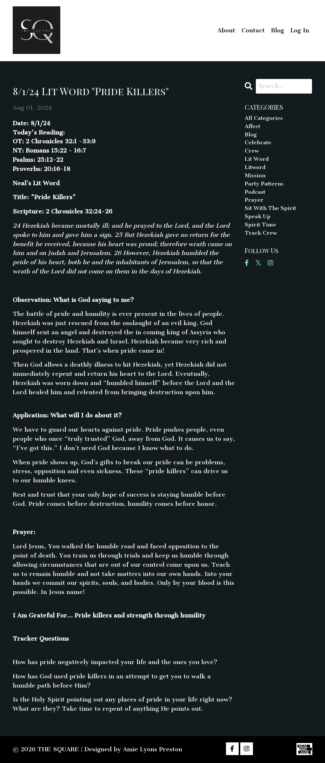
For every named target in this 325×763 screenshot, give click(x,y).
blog (251, 137)
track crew (262, 247)
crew (252, 155)
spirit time (262, 237)
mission (256, 183)
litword (256, 174)
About (226, 30)
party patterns (267, 192)
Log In (299, 30)
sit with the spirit (274, 219)
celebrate (259, 146)
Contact (253, 30)
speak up (259, 228)
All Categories (266, 119)
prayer (255, 210)
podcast (256, 201)
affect (254, 128)
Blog (277, 30)
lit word (258, 164)
